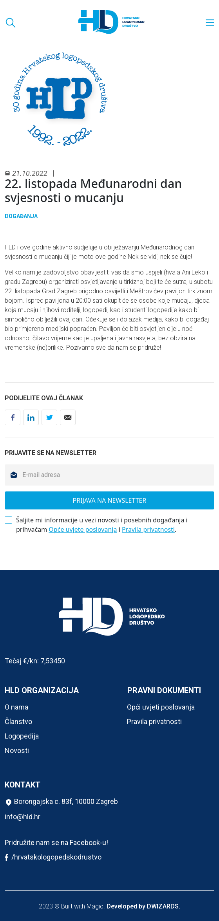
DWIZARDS (163, 906)
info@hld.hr (22, 817)
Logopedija (22, 736)
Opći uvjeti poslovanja (161, 707)
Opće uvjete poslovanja (83, 529)
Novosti (17, 750)
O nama (16, 707)
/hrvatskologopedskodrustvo (53, 857)
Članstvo (18, 721)
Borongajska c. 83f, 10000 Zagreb (61, 801)
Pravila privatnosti (148, 529)
